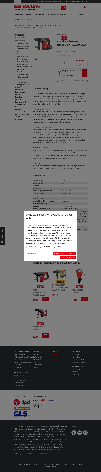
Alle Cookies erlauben (68, 257)
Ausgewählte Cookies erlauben (64, 253)
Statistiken (46, 247)
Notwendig (32, 247)
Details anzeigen (32, 253)
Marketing (60, 247)
